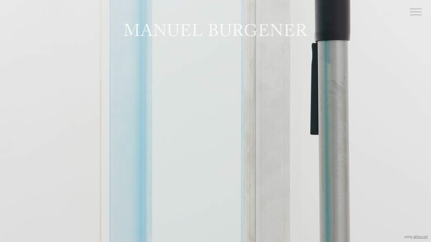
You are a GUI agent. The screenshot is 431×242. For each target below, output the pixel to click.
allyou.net (420, 237)
